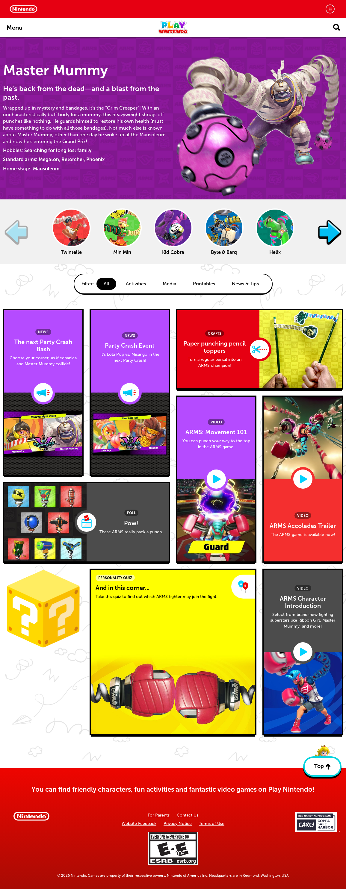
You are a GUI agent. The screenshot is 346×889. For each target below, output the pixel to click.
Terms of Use (211, 823)
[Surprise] (43, 609)
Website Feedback (139, 823)
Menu (14, 27)
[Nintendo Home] (23, 9)
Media (169, 283)
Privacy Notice (178, 823)
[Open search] (336, 27)
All (106, 283)
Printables (204, 283)
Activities (136, 283)
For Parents (159, 815)
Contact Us (187, 815)
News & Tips (245, 283)
